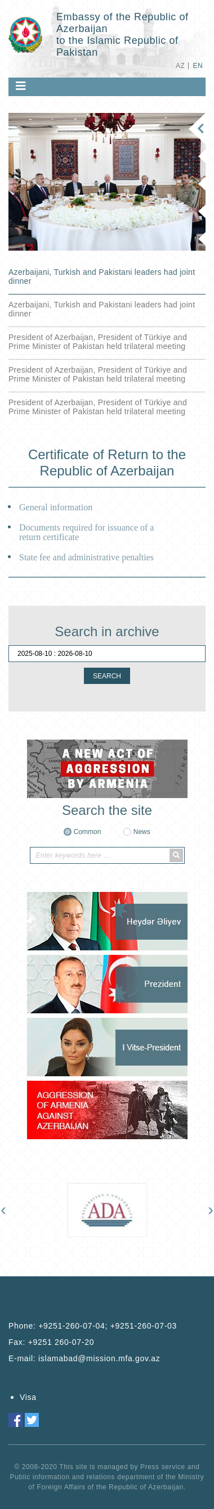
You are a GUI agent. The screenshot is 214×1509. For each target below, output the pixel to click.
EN (198, 65)
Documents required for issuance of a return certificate (86, 532)
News (141, 832)
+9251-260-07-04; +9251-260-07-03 (107, 1325)
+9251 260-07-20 (61, 1342)
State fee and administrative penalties (86, 557)
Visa (28, 1397)
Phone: (92, 1325)
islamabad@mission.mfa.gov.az (99, 1358)
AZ (180, 65)
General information (55, 507)
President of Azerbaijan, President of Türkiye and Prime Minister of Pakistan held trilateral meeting (97, 342)
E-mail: (84, 1358)
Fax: (51, 1342)
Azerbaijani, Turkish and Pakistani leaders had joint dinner (101, 277)
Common (87, 832)
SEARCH (107, 676)
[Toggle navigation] (20, 86)
